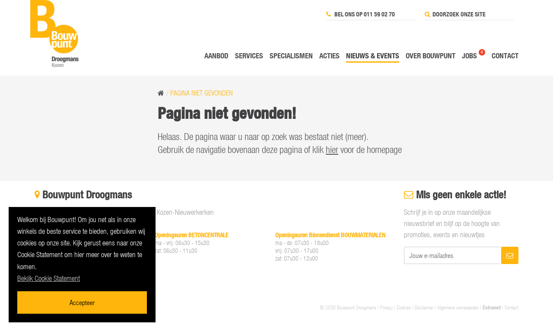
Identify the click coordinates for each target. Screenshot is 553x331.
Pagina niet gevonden (201, 92)
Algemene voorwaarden (458, 307)
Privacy (386, 307)
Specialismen (291, 55)
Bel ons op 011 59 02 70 (360, 14)
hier (332, 149)
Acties (329, 55)
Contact (505, 55)
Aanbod (216, 55)
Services (249, 55)
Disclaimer (424, 307)
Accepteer (82, 302)
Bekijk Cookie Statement (48, 278)
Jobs (469, 55)
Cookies (404, 307)
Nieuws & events (372, 55)
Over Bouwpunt (430, 55)
